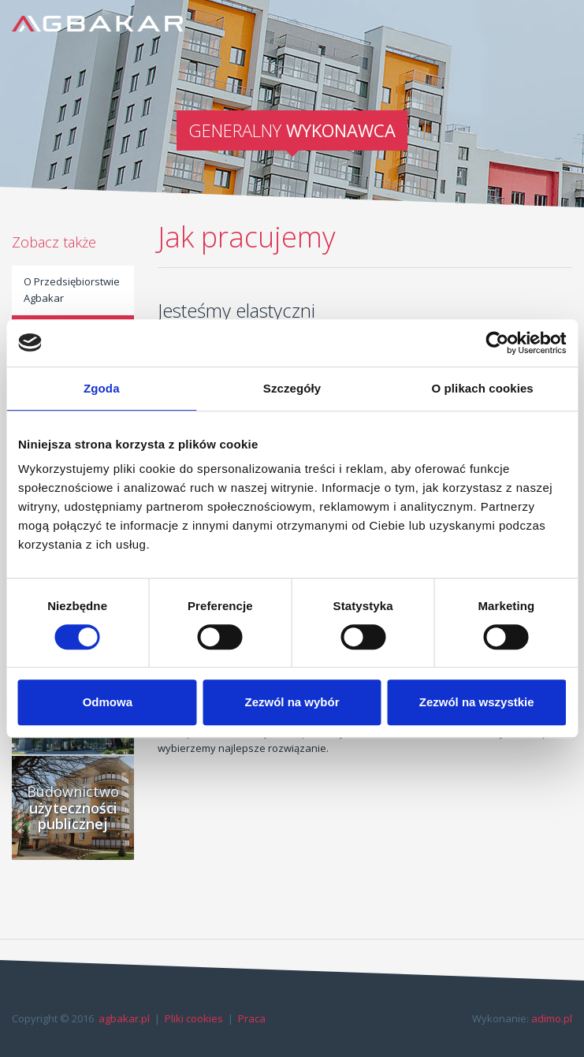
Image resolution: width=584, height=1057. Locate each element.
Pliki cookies (194, 1018)
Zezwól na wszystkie (476, 702)
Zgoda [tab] (102, 388)
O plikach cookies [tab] (483, 388)
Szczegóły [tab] (292, 388)
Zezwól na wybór (291, 702)
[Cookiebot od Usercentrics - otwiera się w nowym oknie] (497, 343)
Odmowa (107, 702)
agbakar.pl (124, 1018)
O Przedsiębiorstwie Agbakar (72, 289)
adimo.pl (551, 1018)
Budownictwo (73, 807)
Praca (252, 1018)
